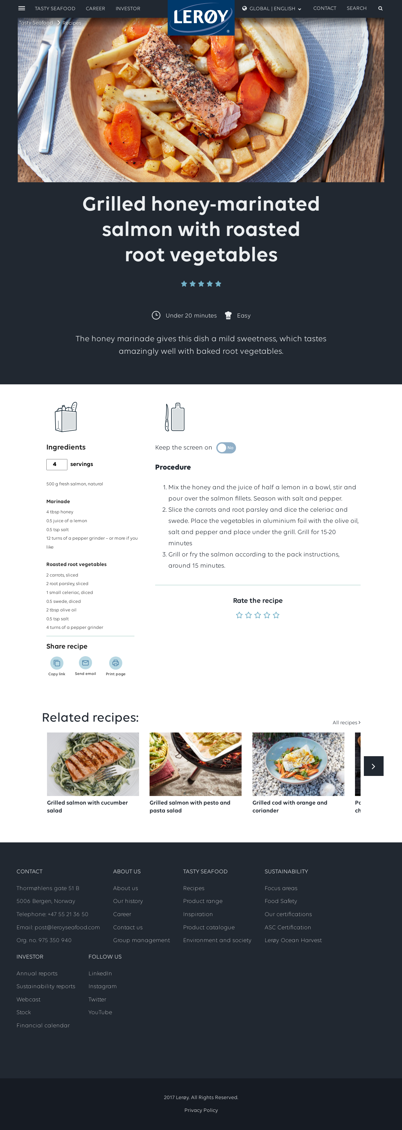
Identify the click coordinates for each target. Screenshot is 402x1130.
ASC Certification (288, 928)
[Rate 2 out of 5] (248, 616)
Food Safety (281, 901)
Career (95, 9)
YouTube (100, 1013)
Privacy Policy (201, 1110)
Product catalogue (209, 928)
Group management (141, 940)
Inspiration (198, 915)
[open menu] (21, 8)
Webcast (28, 1000)
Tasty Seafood (36, 23)
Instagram (102, 987)
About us (125, 889)
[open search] (365, 8)
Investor (128, 9)
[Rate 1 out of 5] (239, 616)
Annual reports (37, 974)
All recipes (345, 723)
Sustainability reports (45, 987)
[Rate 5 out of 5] (276, 616)
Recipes (71, 23)
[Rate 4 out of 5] (267, 616)
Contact (324, 8)
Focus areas (281, 889)
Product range (203, 901)
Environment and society (217, 940)
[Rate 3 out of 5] (257, 616)
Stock (23, 1013)
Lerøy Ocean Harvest (293, 940)
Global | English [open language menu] (272, 9)
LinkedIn (100, 974)
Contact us (128, 928)
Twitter (97, 1000)
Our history (128, 901)
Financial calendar (43, 1026)
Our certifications (288, 915)
